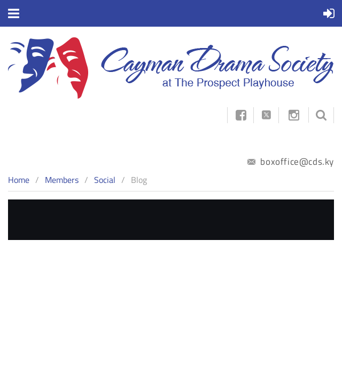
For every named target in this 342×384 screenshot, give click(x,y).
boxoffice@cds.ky (290, 162)
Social (104, 179)
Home (18, 179)
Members (62, 179)
